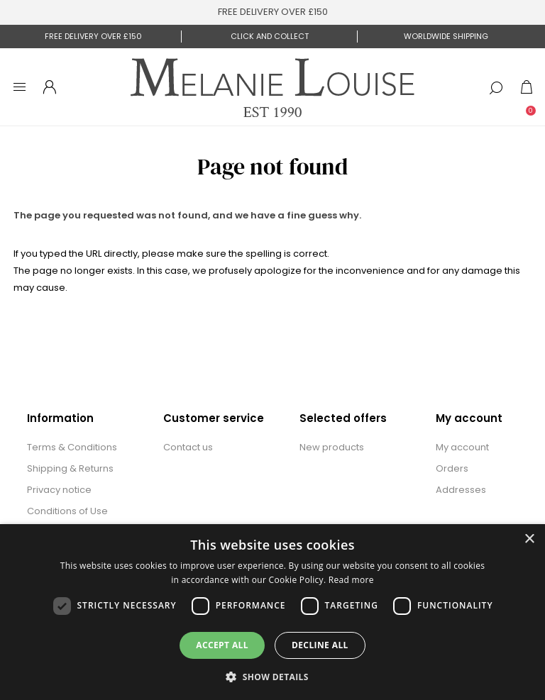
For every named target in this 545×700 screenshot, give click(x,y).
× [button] (529, 539)
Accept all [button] (222, 645)
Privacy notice (59, 489)
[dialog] (272, 612)
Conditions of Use (67, 511)
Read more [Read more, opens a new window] (351, 580)
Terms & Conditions (72, 447)
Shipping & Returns (70, 468)
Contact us (188, 447)
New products (331, 447)
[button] (272, 676)
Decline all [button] (320, 645)
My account (462, 447)
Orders (452, 468)
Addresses (461, 489)
